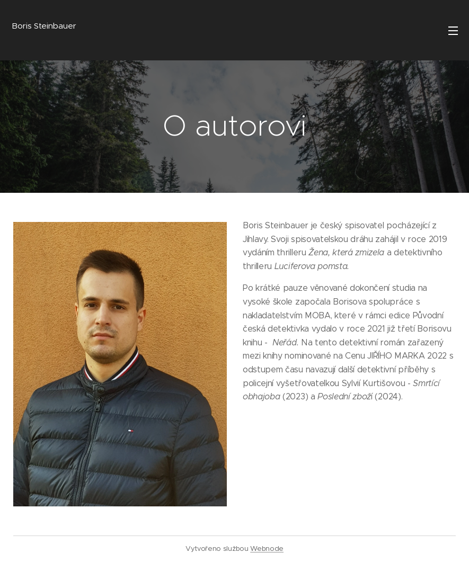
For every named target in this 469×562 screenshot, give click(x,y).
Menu (453, 30)
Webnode (267, 548)
